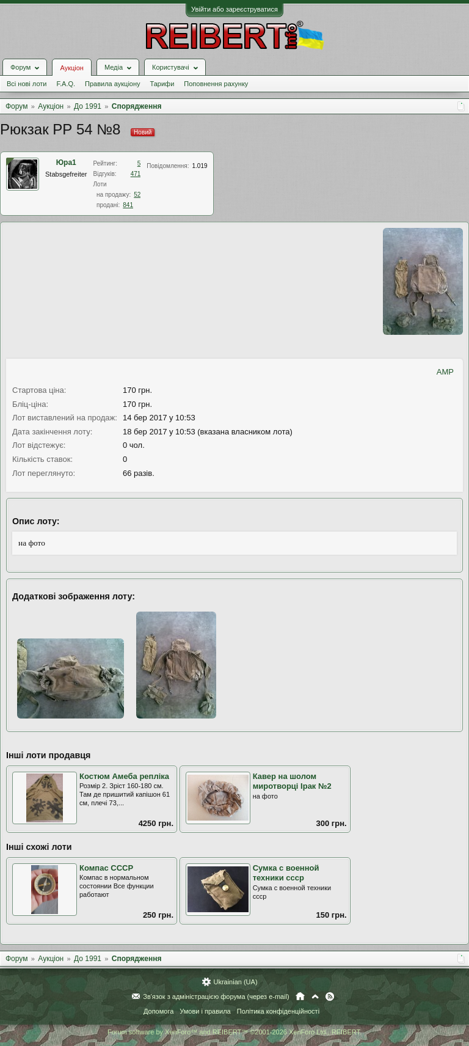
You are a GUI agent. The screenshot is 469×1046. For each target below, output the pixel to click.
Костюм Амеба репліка (124, 776)
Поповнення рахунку (216, 83)
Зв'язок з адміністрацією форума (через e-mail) (216, 996)
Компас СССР (106, 867)
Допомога (158, 1011)
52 (137, 194)
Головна (300, 996)
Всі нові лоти (26, 83)
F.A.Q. (65, 83)
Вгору (315, 996)
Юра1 (66, 162)
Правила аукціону (112, 83)
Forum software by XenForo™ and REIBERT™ (234, 1032)
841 (128, 205)
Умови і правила (205, 1011)
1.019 (200, 166)
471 (136, 173)
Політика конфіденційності (278, 1011)
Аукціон (71, 67)
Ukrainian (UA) (235, 982)
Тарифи (162, 83)
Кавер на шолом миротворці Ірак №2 (292, 781)
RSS (329, 996)
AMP (445, 371)
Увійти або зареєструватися (234, 9)
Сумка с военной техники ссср (286, 873)
